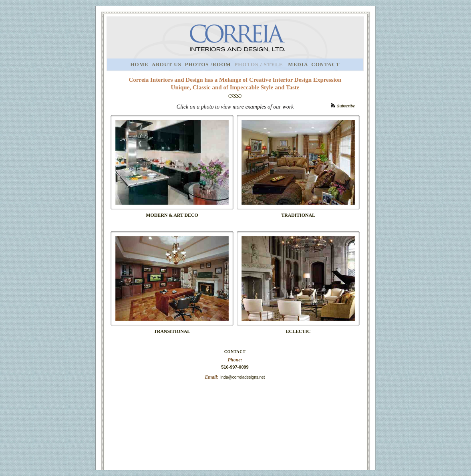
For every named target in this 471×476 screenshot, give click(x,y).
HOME (139, 64)
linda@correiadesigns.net (242, 377)
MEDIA (298, 64)
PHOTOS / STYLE (259, 64)
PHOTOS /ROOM (208, 64)
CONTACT (325, 64)
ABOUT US (166, 64)
